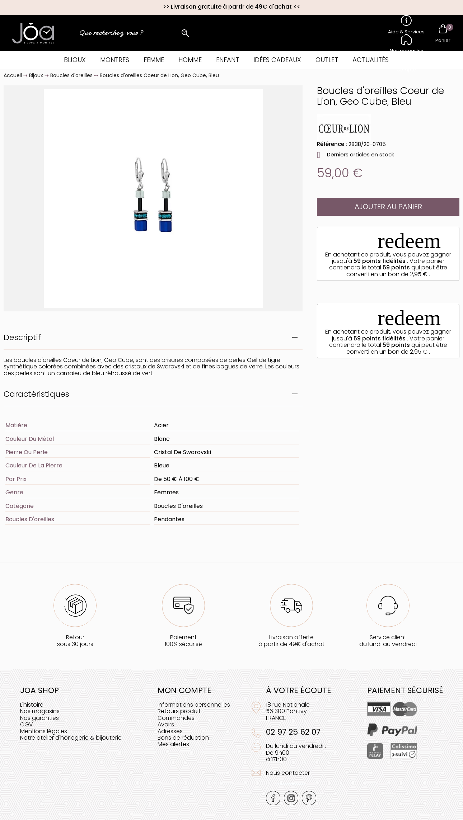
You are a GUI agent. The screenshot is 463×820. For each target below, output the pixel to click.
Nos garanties (39, 718)
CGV (26, 724)
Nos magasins (40, 711)
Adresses (170, 731)
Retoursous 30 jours (75, 640)
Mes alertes (173, 744)
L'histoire (31, 705)
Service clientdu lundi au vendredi (388, 640)
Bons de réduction (183, 738)
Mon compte (184, 690)
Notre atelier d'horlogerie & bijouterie (71, 738)
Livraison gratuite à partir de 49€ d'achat (231, 7)
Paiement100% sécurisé (183, 640)
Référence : (332, 144)
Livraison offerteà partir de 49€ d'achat (291, 640)
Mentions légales (43, 731)
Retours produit (179, 711)
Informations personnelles (194, 705)
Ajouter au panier (388, 207)
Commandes (176, 718)
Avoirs (166, 724)
